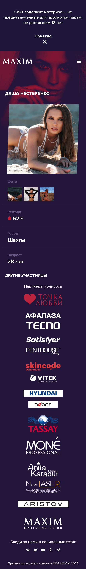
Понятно (43, 36)
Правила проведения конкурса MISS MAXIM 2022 (43, 563)
